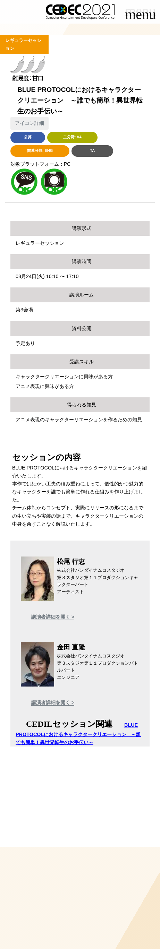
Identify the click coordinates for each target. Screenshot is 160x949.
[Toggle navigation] (140, 16)
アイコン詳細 (29, 123)
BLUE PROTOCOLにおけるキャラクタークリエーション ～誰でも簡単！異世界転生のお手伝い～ (78, 733)
